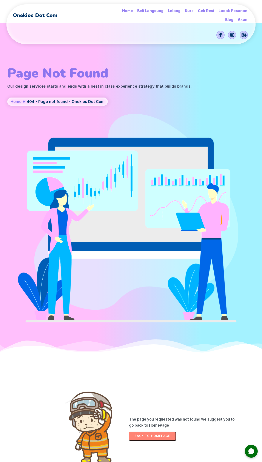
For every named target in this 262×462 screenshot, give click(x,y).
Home (16, 117)
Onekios (162, 456)
